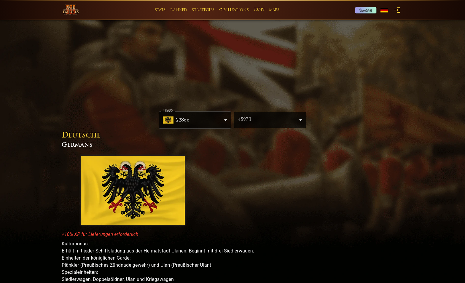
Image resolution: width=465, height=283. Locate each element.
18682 (168, 111)
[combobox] (270, 120)
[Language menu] (384, 10)
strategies (203, 10)
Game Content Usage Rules (276, 268)
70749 (259, 10)
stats (160, 10)
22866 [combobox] (176, 120)
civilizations (234, 10)
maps (274, 10)
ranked (178, 10)
